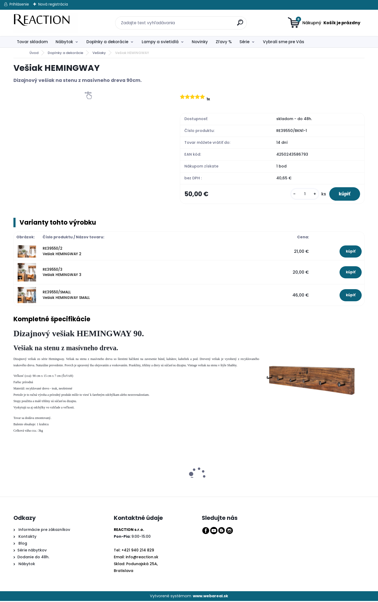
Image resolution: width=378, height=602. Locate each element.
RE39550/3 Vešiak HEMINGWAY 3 (62, 273)
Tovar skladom (32, 42)
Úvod (34, 52)
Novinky (200, 42)
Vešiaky (99, 52)
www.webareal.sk (210, 597)
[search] (237, 19)
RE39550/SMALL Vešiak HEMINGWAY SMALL (66, 296)
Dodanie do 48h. (33, 558)
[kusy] (302, 194)
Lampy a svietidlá (160, 42)
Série (244, 42)
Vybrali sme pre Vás (283, 42)
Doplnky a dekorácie (107, 42)
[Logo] (45, 23)
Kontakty (27, 537)
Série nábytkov (32, 551)
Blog (22, 544)
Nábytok (64, 42)
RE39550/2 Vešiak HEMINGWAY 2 (62, 252)
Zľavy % (224, 42)
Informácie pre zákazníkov (43, 530)
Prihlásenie (19, 4)
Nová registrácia (53, 4)
